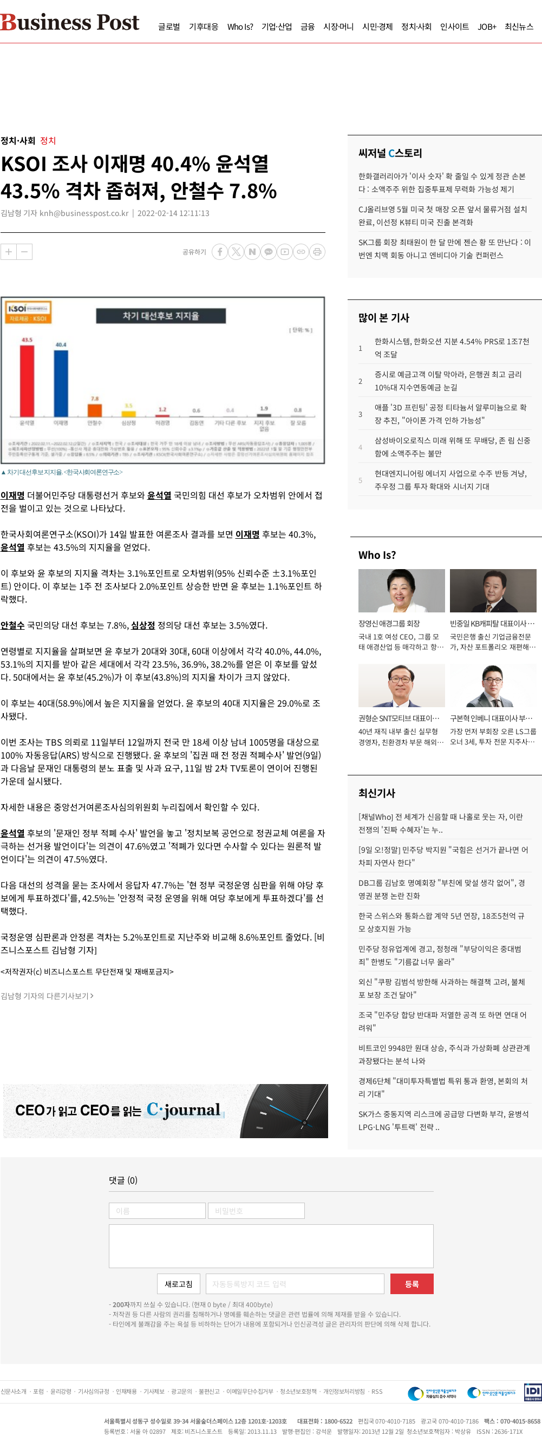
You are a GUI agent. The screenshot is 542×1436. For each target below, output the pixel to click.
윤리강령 (60, 1391)
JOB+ (487, 26)
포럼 (38, 1391)
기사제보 (153, 1391)
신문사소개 (14, 1391)
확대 (9, 252)
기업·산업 (277, 26)
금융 (308, 26)
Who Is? (240, 26)
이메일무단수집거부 (249, 1391)
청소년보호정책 (298, 1391)
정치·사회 (416, 26)
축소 (24, 252)
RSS (376, 1391)
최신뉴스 (519, 26)
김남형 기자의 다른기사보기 (45, 995)
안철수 (13, 624)
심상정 (143, 624)
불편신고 (209, 1391)
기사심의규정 (93, 1391)
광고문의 (181, 1391)
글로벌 (169, 26)
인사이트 (454, 26)
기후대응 (204, 26)
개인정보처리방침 (344, 1391)
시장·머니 (338, 26)
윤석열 (159, 494)
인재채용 (126, 1391)
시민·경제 (377, 26)
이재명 (13, 494)
